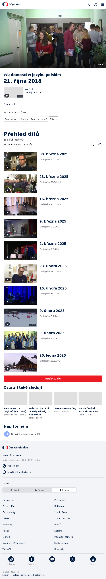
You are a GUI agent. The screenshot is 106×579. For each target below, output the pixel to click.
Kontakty (59, 548)
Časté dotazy (61, 541)
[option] (15, 489)
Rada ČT (58, 523)
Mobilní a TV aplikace (13, 541)
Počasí (5, 529)
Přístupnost (38, 573)
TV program (8, 498)
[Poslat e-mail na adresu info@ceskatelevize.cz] (53, 471)
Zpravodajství (11, 118)
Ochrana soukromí (21, 573)
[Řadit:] (99, 142)
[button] (53, 38)
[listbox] (39, 488)
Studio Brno (60, 511)
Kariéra (58, 529)
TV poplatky (8, 511)
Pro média (59, 498)
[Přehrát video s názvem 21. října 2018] (53, 38)
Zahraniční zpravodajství (60, 118)
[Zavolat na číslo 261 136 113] (53, 465)
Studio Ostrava (62, 517)
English (5, 573)
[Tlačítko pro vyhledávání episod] (92, 143)
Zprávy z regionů (38, 118)
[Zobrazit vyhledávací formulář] (88, 4)
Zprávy (24, 118)
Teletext (7, 517)
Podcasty (7, 523)
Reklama (59, 505)
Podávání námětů (63, 535)
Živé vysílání (8, 505)
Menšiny (91, 118)
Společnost (79, 118)
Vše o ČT (6, 548)
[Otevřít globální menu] (102, 4)
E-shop (6, 535)
